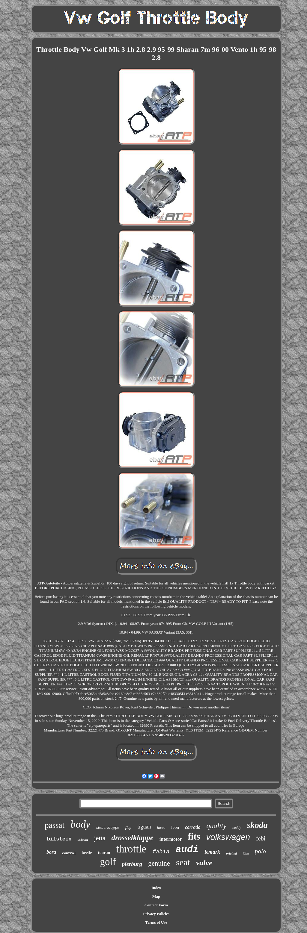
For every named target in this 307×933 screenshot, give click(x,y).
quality (216, 826)
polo (260, 851)
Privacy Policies (156, 913)
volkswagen (228, 837)
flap (128, 827)
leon (175, 827)
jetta (100, 838)
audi (186, 849)
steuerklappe (107, 827)
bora (51, 852)
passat (54, 825)
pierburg (132, 864)
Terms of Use (156, 922)
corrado (193, 827)
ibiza (246, 853)
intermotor (170, 839)
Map (156, 896)
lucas (161, 827)
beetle (87, 852)
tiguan (144, 827)
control (69, 853)
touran (104, 852)
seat (183, 862)
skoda (257, 825)
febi (260, 838)
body (80, 824)
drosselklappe (133, 838)
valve (204, 862)
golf (108, 861)
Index (156, 887)
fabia (160, 852)
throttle (131, 849)
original (231, 853)
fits (194, 836)
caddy (236, 828)
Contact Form (156, 905)
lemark (212, 852)
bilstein (59, 839)
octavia (82, 839)
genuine (159, 863)
